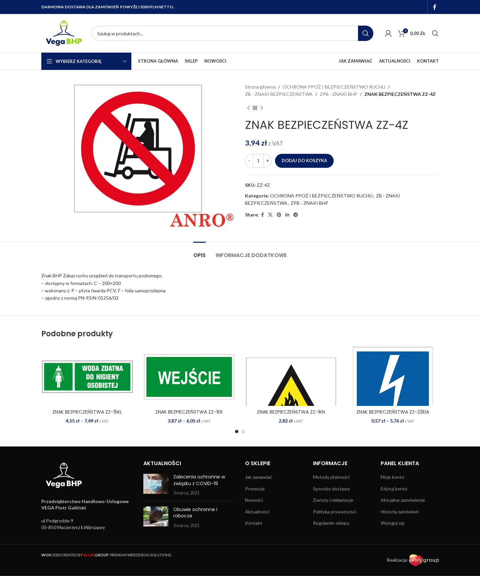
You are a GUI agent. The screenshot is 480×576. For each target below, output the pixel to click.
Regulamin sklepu (331, 523)
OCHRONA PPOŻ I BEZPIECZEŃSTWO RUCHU (334, 87)
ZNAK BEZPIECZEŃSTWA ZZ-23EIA (392, 412)
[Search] (232, 33)
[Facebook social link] (435, 7)
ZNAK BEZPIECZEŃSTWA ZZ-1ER (189, 412)
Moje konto (392, 477)
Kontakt (253, 523)
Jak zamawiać (258, 477)
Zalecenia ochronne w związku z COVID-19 (199, 480)
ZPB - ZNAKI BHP (338, 94)
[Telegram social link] (295, 214)
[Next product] (261, 108)
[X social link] (270, 214)
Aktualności (257, 511)
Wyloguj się (392, 523)
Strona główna (260, 87)
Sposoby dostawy (331, 488)
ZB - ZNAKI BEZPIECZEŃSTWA (279, 94)
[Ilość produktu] (258, 161)
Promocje (255, 488)
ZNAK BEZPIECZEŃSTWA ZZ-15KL (87, 412)
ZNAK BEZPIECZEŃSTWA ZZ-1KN (291, 412)
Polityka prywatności (334, 511)
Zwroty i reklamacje (333, 500)
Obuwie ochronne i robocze (195, 512)
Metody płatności (331, 477)
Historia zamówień (400, 511)
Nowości (254, 500)
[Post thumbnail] (155, 485)
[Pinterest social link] (279, 214)
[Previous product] (248, 108)
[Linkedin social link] (287, 214)
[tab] (199, 252)
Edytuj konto (394, 488)
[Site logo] (63, 33)
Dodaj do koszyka (304, 160)
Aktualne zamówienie (403, 500)
